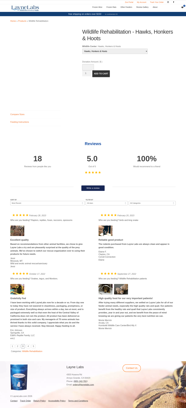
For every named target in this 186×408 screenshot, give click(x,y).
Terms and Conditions (78, 401)
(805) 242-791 (80, 381)
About (155, 7)
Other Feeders (126, 7)
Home (13, 21)
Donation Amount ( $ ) (92, 62)
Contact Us (131, 368)
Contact (13, 401)
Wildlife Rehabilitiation (32, 351)
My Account (141, 2)
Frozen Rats (111, 7)
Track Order (25, 401)
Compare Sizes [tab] (17, 114)
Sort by (13, 200)
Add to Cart (101, 74)
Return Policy (39, 401)
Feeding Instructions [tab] (19, 122)
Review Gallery (142, 7)
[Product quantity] (86, 73)
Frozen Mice (97, 7)
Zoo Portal (129, 2)
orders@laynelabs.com (83, 385)
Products (22, 21)
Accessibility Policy (56, 401)
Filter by (89, 200)
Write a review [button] (92, 188)
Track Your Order (157, 2)
